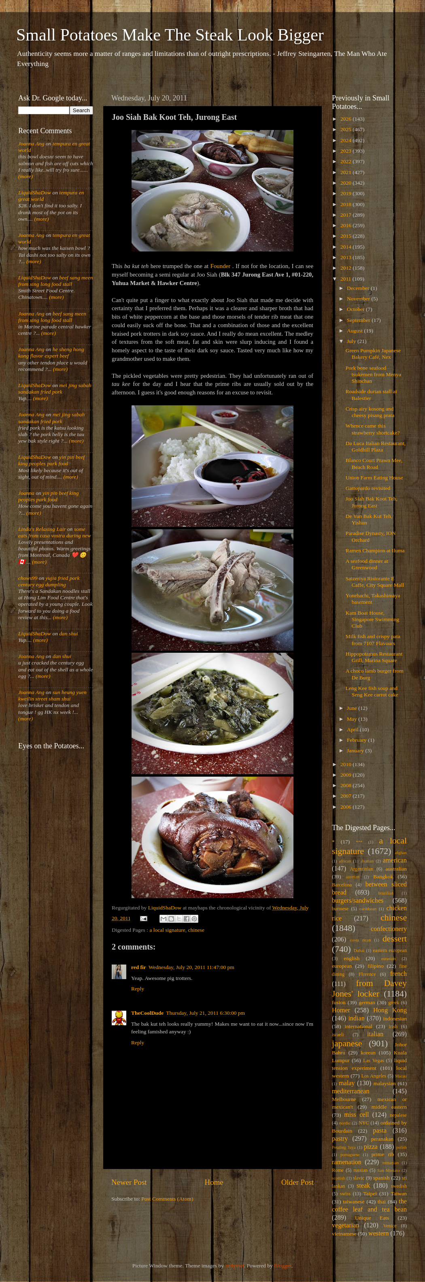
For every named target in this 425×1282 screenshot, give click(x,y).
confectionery (389, 929)
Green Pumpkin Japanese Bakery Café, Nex (373, 353)
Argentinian (361, 869)
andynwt (234, 1266)
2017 (346, 215)
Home (214, 1182)
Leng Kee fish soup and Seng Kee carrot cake (372, 691)
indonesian (395, 1019)
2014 (346, 247)
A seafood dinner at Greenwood (367, 564)
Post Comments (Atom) (167, 1199)
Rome (338, 1170)
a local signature (167, 930)
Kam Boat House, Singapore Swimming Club (372, 619)
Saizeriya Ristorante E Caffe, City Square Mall (375, 581)
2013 (346, 257)
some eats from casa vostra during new (54, 532)
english (351, 958)
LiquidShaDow (34, 193)
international (358, 1026)
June (352, 708)
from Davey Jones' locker (369, 988)
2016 (346, 225)
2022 (346, 161)
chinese (196, 930)
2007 (346, 796)
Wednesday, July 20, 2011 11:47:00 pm (191, 967)
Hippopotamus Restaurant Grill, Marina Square (374, 657)
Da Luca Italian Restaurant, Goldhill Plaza (376, 446)
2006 (346, 807)
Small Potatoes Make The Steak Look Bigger (170, 35)
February (357, 740)
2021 (346, 172)
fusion (339, 1002)
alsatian (367, 860)
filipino (376, 966)
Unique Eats (372, 1218)
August (355, 331)
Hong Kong (390, 1010)
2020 (346, 183)
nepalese (398, 1115)
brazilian (385, 892)
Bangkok (383, 876)
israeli (338, 1034)
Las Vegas (373, 1060)
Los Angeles (373, 1076)
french (398, 973)
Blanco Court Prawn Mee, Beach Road (374, 463)
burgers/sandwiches (357, 900)
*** (359, 841)
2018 (346, 204)
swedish (399, 1186)
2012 (346, 268)
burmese (340, 908)
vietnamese (344, 1234)
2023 (346, 151)
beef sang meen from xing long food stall (55, 281)
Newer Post (129, 1182)
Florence (367, 974)
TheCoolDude (147, 1013)
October (356, 309)
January (356, 750)
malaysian (385, 1083)
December (359, 288)
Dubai (359, 950)
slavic (358, 1178)
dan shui (68, 633)
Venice (390, 1226)
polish (401, 1147)
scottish (338, 1178)
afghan (401, 852)
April (353, 729)
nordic (345, 1122)
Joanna (26, 493)
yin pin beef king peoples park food (51, 460)
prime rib (383, 1154)
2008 (346, 785)
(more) (25, 176)
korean (368, 1053)
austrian (352, 876)
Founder (220, 266)
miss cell (356, 1114)
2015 (346, 236)
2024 (346, 140)
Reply (137, 989)
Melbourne (344, 1099)
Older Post (297, 1182)
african (345, 860)
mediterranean (351, 1091)
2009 (346, 775)
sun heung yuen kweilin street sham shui (52, 695)
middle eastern (389, 1107)
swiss (345, 1194)
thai (382, 1202)
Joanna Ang (31, 144)
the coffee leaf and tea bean (369, 1205)
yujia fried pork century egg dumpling (49, 581)
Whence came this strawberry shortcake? (373, 429)
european (342, 966)
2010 (346, 764)
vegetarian (345, 1225)
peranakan (382, 1139)
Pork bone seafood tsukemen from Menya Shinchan (373, 374)
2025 (346, 129)
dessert (394, 938)
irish (393, 1026)
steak (363, 1185)
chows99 (27, 578)
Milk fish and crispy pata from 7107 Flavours (373, 639)
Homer (341, 1010)
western (378, 1233)
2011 (346, 279)
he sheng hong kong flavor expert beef (51, 352)
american (395, 860)
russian (360, 1170)
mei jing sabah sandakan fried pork (54, 388)
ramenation (346, 1162)
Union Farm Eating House (374, 478)
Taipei (370, 1193)
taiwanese (353, 1202)
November (359, 299)
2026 (346, 119)
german (367, 1002)
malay (347, 1083)
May (352, 719)
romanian (390, 1162)
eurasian (388, 958)
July (352, 341)
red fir (138, 967)
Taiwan (399, 1193)
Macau (401, 1075)
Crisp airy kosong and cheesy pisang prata (370, 412)
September (359, 320)
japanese (347, 1043)
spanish (381, 1178)
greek (393, 1002)
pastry (340, 1138)
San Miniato (388, 1170)
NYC (364, 1123)
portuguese (349, 1154)
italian (375, 1034)
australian (396, 869)
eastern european (390, 950)
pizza (371, 1146)
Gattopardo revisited (368, 488)
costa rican (360, 939)
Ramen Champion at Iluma (375, 550)
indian (356, 1018)
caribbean (367, 908)
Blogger (282, 1266)
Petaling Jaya (343, 1147)
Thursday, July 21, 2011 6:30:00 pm (205, 1013)
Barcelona (342, 885)
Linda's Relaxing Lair (42, 529)
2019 (346, 193)
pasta (380, 1130)
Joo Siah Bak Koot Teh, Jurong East (371, 502)
